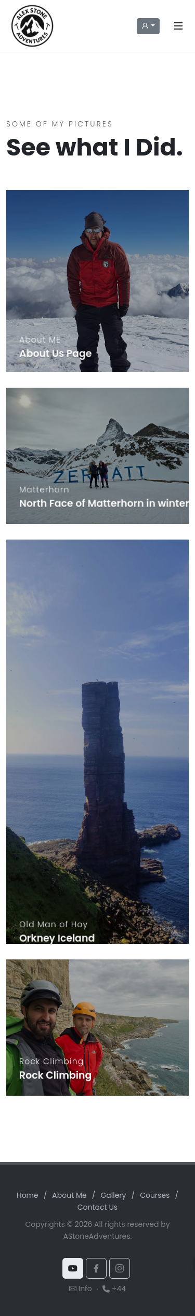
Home (27, 1195)
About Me (69, 1195)
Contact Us (97, 1207)
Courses (155, 1195)
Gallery (113, 1195)
